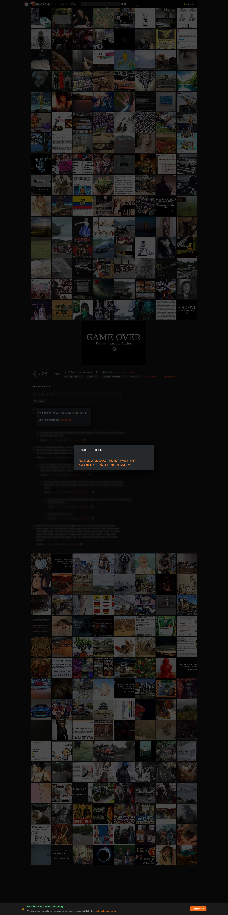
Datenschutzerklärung (106, 911)
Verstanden (198, 909)
